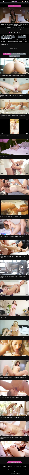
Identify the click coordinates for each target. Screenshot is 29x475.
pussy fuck (3, 38)
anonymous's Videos (14, 56)
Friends (24, 466)
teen (11, 38)
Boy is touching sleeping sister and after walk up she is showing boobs (12, 236)
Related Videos (7, 53)
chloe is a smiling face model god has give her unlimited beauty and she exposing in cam (12, 76)
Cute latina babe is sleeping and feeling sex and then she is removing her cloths (12, 116)
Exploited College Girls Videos (18, 53)
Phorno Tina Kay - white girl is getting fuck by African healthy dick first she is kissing (13, 277)
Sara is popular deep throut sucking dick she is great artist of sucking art (12, 196)
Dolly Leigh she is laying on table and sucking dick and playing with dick (12, 417)
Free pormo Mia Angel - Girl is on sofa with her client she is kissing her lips (13, 296)
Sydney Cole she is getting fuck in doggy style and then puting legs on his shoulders (13, 438)
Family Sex (8, 468)
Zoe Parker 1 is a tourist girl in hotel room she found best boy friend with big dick (12, 96)
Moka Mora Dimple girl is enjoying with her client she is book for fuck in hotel (12, 357)
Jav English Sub (17, 466)
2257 (14, 468)
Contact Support (23, 468)
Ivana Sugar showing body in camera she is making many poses (11, 397)
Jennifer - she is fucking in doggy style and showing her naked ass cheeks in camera (13, 378)
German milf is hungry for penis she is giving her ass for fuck (10, 216)
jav (17, 468)
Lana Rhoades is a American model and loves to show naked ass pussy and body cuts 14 (12, 317)
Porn (3, 468)
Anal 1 (24, 35)
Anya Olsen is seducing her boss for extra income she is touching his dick (13, 457)
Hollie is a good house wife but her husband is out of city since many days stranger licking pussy (13, 156)
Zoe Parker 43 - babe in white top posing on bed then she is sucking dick (12, 337)
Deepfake (10, 466)
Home (4, 466)
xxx (14, 471)
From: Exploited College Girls (14, 5)
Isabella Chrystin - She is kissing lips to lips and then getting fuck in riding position (12, 257)
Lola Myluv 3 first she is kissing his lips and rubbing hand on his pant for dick (12, 176)
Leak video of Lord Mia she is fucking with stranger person (10, 135)
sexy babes (7, 38)
